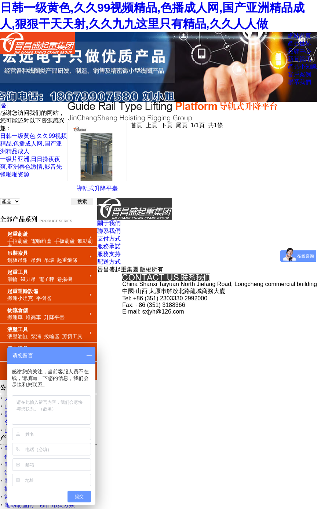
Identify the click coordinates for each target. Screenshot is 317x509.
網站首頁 (299, 36)
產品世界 (299, 43)
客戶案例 (299, 74)
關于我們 (109, 223)
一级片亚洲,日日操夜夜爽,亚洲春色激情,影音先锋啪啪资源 (31, 166)
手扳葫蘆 (64, 241)
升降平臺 (54, 317)
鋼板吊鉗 (17, 260)
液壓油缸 (17, 336)
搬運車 (15, 317)
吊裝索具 (17, 253)
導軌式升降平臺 (97, 188)
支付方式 (109, 238)
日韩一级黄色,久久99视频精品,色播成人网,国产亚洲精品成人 (33, 143)
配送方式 (109, 262)
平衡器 (43, 298)
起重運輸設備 (22, 291)
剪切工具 (72, 336)
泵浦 (36, 336)
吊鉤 (36, 260)
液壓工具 (17, 329)
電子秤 (46, 279)
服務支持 (109, 254)
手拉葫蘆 (17, 241)
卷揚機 (64, 279)
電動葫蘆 (41, 241)
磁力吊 (28, 279)
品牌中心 (299, 51)
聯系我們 (299, 82)
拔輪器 (51, 336)
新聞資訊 (299, 59)
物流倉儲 (17, 310)
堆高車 (33, 317)
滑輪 (12, 279)
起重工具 (17, 272)
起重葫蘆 (17, 234)
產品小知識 (302, 66)
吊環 (49, 260)
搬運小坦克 (20, 298)
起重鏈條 (67, 260)
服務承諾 (109, 246)
